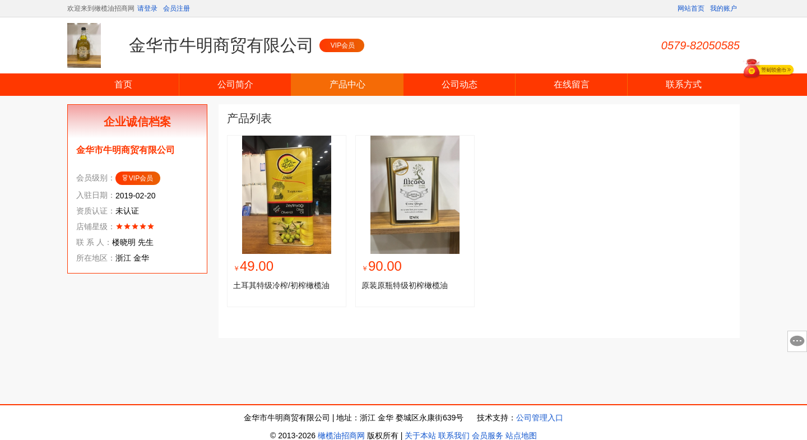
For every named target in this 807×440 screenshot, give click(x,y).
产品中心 (347, 84)
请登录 (147, 8)
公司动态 (459, 84)
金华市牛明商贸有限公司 (221, 45)
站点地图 (521, 435)
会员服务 (487, 435)
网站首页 (691, 8)
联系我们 (454, 435)
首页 (123, 84)
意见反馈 (797, 341)
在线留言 (572, 84)
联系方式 (684, 84)
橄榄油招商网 (341, 435)
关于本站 (420, 435)
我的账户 (723, 8)
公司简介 (235, 84)
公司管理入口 (539, 417)
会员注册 (176, 8)
